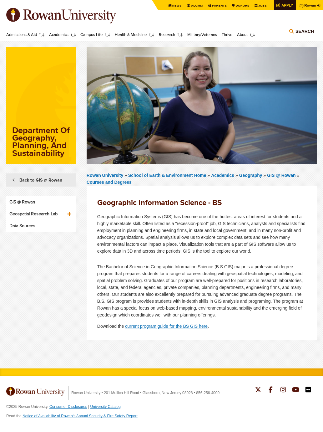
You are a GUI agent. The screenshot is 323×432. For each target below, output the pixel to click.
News (174, 5)
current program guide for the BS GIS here (166, 326)
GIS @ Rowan (281, 175)
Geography (250, 175)
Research (167, 34)
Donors (241, 5)
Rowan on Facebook (271, 390)
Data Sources (22, 226)
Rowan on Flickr (308, 390)
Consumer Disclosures (68, 406)
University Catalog (105, 406)
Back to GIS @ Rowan (40, 180)
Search (304, 31)
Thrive (227, 34)
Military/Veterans (202, 34)
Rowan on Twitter (258, 390)
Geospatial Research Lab (33, 214)
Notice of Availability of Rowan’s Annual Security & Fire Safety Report (80, 416)
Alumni (195, 5)
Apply (286, 5)
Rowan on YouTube (296, 390)
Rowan (307, 5)
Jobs (261, 5)
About (242, 34)
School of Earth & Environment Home (168, 175)
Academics (58, 34)
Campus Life (91, 34)
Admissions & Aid (21, 34)
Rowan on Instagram (283, 390)
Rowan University (70, 15)
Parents (217, 5)
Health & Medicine (131, 34)
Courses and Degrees (109, 182)
